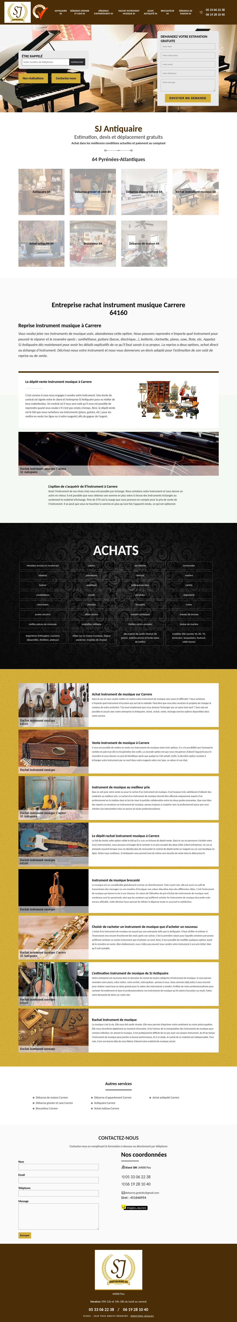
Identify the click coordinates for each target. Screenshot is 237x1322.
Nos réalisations (33, 78)
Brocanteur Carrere (47, 1108)
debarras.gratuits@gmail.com (140, 1193)
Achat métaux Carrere (106, 1108)
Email (58, 1178)
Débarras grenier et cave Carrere (54, 1103)
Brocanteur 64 (167, 12)
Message (58, 1215)
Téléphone (58, 1191)
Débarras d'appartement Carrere (112, 1097)
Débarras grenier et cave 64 (79, 12)
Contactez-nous (66, 78)
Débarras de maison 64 (185, 12)
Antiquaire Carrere (104, 1103)
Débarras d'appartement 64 (103, 12)
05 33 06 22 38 (215, 10)
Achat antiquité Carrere (166, 1097)
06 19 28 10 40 (215, 14)
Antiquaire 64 (61, 12)
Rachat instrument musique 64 (129, 12)
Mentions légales (142, 1316)
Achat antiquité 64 (150, 12)
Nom (58, 1165)
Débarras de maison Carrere (52, 1097)
